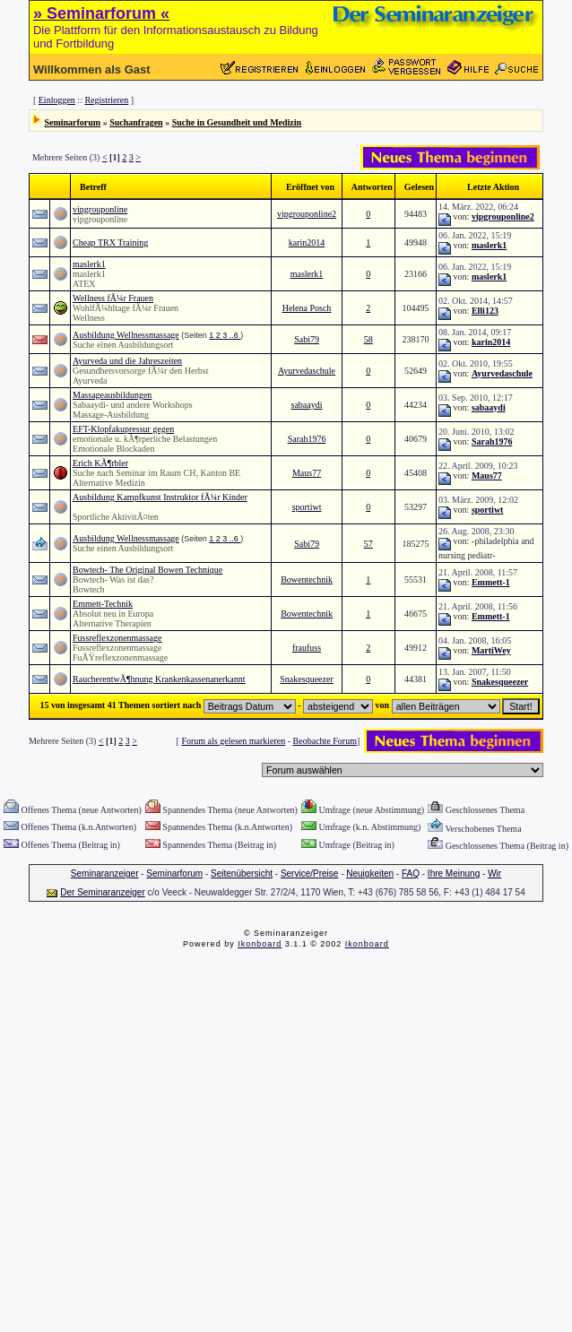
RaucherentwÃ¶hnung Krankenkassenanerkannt (159, 679)
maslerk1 (489, 245)
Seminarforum (72, 122)
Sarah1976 (307, 439)
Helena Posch (307, 308)
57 (368, 544)
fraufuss (306, 648)
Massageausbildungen (112, 395)
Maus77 (306, 473)
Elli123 (485, 311)
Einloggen (57, 100)
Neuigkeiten (370, 873)
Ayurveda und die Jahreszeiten (127, 361)
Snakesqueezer (306, 679)
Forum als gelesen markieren (233, 741)
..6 (235, 335)
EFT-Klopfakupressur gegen (123, 429)
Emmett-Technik (103, 604)
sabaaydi (307, 405)
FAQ (411, 873)
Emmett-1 (491, 582)
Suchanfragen (135, 122)
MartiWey (491, 650)
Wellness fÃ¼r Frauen (113, 298)
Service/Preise (309, 873)
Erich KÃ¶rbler (100, 463)
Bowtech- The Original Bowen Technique (147, 570)
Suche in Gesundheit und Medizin (236, 122)
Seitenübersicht (242, 873)
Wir (494, 873)
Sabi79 (306, 339)
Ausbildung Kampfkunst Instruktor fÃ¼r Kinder (160, 497)
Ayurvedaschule (306, 371)
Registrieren (106, 100)
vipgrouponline (100, 209)
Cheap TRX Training (110, 242)
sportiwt (307, 507)
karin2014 (307, 242)
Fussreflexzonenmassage (117, 638)
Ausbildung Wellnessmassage (126, 335)
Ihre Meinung (454, 873)
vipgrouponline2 (306, 214)
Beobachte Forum (325, 741)
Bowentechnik (307, 579)
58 (368, 339)
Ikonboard (260, 943)
